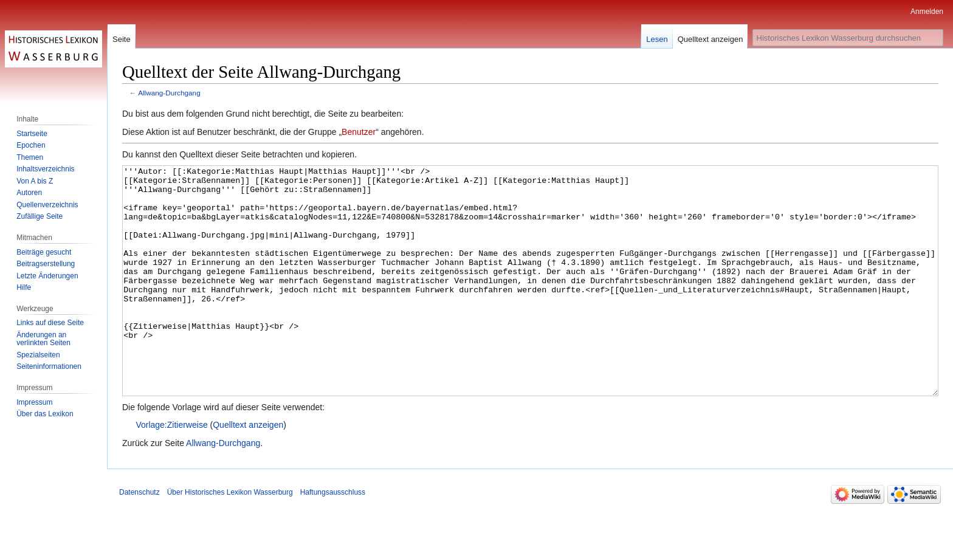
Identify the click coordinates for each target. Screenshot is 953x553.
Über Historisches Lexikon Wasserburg (230, 538)
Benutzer (359, 132)
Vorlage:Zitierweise (171, 470)
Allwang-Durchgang (169, 93)
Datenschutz (139, 538)
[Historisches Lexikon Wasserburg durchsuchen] (847, 37)
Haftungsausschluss (332, 538)
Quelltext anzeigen (248, 470)
